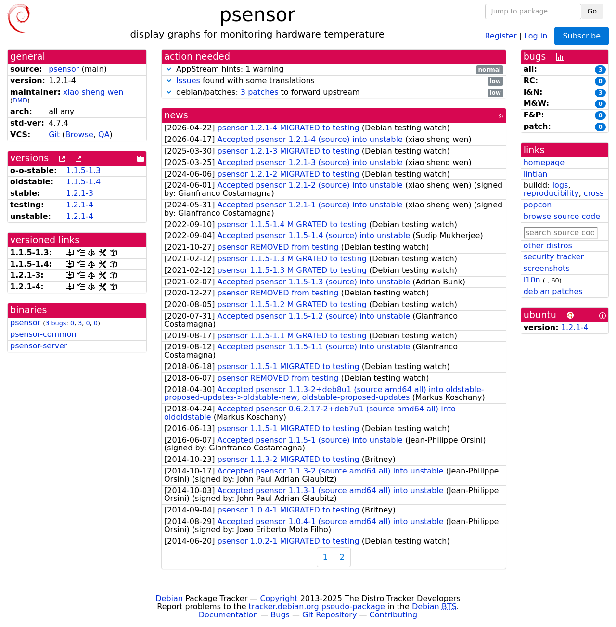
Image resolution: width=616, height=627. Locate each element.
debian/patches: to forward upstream (333, 93)
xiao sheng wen (93, 92)
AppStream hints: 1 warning (333, 69)
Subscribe (582, 35)
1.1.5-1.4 (83, 181)
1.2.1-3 (79, 193)
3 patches (260, 92)
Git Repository (329, 614)
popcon (538, 204)
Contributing (394, 614)
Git (54, 134)
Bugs (280, 614)
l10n (532, 279)
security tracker (554, 256)
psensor (64, 69)
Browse (79, 134)
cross (593, 193)
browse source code (562, 216)
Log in (535, 35)
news (176, 115)
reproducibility (551, 193)
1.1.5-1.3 (83, 170)
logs (560, 185)
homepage (544, 162)
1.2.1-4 (79, 204)
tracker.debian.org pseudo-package (317, 606)
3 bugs (55, 323)
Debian (169, 598)
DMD (20, 100)
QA (104, 134)
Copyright (278, 598)
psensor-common (43, 334)
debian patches (553, 291)
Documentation (228, 614)
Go (592, 11)
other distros (548, 245)
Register (501, 35)
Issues (188, 80)
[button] (169, 69)
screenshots (547, 268)
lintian (536, 174)
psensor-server (38, 345)
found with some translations (333, 81)
